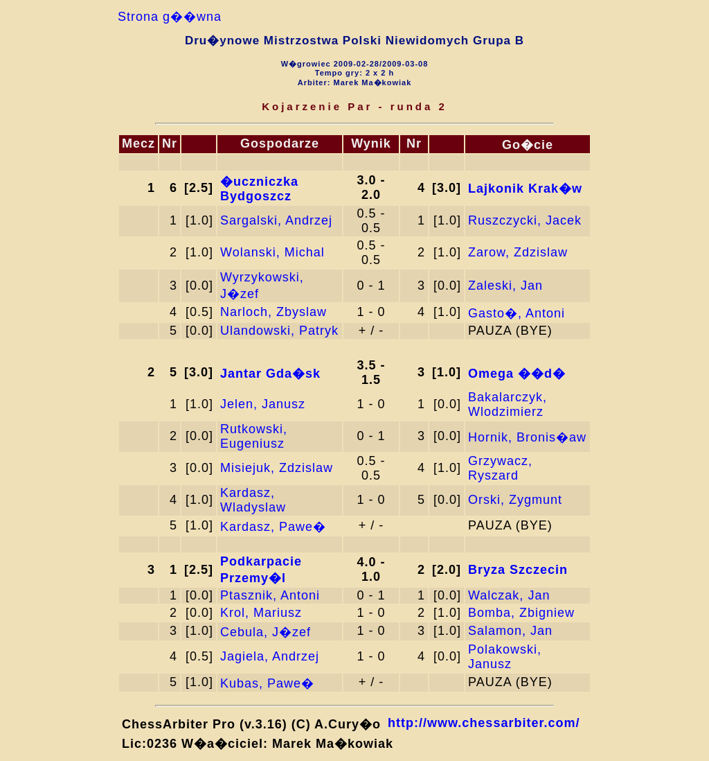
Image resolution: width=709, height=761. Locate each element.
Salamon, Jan (510, 631)
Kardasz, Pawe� (273, 527)
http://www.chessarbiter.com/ (484, 723)
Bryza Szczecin (518, 570)
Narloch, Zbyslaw (273, 312)
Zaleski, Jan (505, 285)
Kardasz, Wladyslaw (253, 500)
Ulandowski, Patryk (279, 331)
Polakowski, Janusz (504, 656)
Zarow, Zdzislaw (518, 252)
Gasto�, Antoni (516, 313)
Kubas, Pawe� (267, 683)
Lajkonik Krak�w (525, 188)
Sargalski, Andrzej (276, 220)
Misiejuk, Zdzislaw (276, 468)
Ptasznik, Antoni (270, 595)
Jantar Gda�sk (270, 373)
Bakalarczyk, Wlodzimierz (507, 404)
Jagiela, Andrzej (269, 656)
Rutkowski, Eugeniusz (253, 436)
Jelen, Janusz (262, 404)
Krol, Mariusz (261, 613)
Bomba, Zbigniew (521, 613)
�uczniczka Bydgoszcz (259, 189)
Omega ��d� (517, 373)
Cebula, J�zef (265, 632)
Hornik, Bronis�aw (527, 437)
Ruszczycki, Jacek (525, 220)
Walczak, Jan (509, 595)
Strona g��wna (170, 17)
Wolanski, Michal (272, 252)
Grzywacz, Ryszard (500, 468)
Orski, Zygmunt (515, 500)
